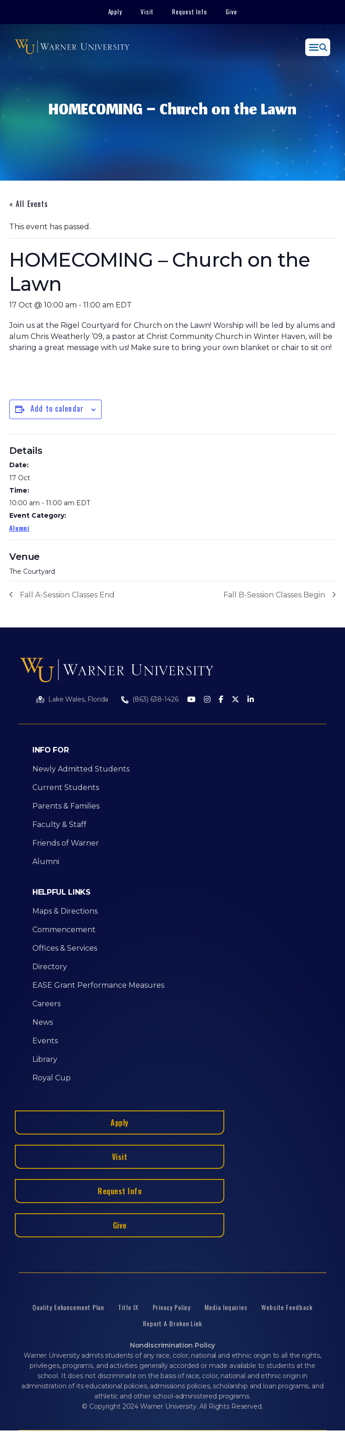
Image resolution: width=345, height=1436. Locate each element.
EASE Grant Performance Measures (98, 985)
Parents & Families (65, 806)
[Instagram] (207, 700)
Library (44, 1059)
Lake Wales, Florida (78, 699)
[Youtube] (191, 700)
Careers (46, 1003)
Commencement (64, 929)
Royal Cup (51, 1077)
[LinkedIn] (250, 700)
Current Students (65, 787)
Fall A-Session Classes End (67, 594)
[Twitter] (235, 700)
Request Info (189, 11)
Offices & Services (64, 948)
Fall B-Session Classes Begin (274, 594)
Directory (49, 966)
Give (231, 11)
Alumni (19, 528)
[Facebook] (221, 700)
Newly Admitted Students (80, 769)
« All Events (28, 203)
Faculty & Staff (59, 824)
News (42, 1022)
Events (45, 1040)
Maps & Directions (65, 911)
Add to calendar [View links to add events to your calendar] (57, 408)
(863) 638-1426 (155, 699)
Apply (115, 11)
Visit (147, 11)
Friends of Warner (65, 843)
